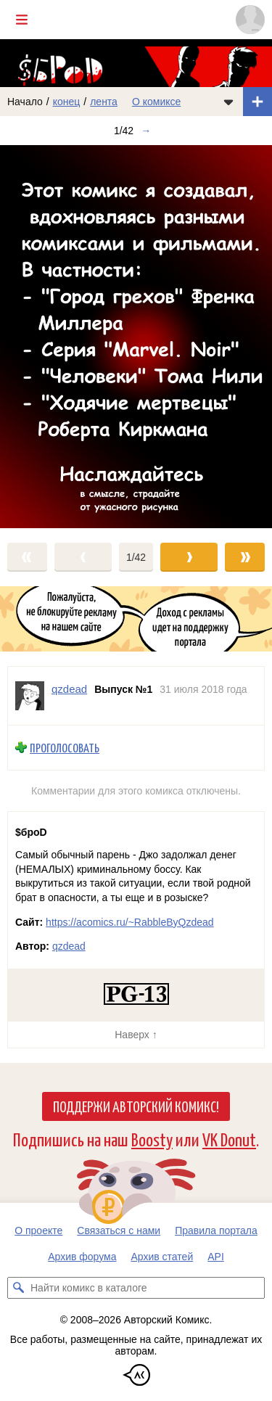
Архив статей (162, 1256)
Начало (25, 101)
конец (67, 101)
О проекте (38, 1230)
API (215, 1256)
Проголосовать (64, 747)
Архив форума (82, 1256)
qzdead (69, 946)
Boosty (152, 1138)
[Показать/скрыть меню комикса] (228, 101)
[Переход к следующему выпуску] (136, 336)
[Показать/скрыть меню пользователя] (250, 19)
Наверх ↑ (136, 1034)
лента (104, 101)
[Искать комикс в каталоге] (18, 1288)
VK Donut (229, 1138)
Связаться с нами (118, 1230)
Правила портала (216, 1230)
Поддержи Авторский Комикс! (136, 1105)
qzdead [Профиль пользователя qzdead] (69, 689)
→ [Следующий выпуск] (146, 130)
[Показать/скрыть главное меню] (21, 19)
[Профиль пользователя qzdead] (29, 695)
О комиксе (156, 101)
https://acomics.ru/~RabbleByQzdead (130, 922)
